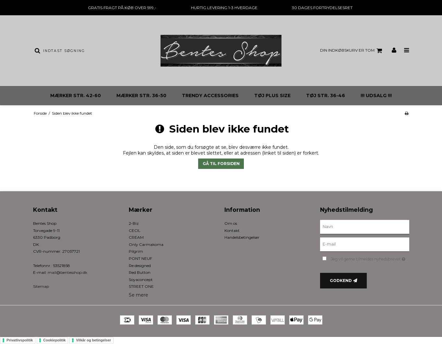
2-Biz (134, 223)
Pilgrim (136, 251)
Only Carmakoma (146, 244)
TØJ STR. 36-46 (325, 95)
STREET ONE (141, 286)
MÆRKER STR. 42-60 (75, 95)
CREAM (136, 237)
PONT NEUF (140, 258)
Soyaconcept (141, 279)
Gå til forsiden (221, 163)
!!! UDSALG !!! (376, 95)
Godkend (341, 280)
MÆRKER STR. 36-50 (141, 95)
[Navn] (364, 227)
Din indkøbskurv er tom (352, 51)
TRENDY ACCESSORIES (210, 95)
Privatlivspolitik (19, 340)
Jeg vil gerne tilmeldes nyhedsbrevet (370, 257)
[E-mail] (364, 244)
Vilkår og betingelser (93, 340)
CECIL (134, 230)
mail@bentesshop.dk (67, 272)
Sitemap (41, 286)
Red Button (139, 272)
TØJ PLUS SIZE (272, 95)
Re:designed (140, 265)
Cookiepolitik (54, 340)
